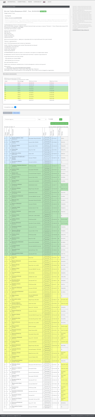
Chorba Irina (15, 387)
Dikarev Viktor (15, 268)
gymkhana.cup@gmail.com (14, 415)
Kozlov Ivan (15, 172)
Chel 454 (14, 257)
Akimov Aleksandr (16, 203)
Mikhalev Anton (16, 364)
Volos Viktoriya (16, 306)
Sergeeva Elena (16, 279)
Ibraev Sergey (15, 180)
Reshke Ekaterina (16, 310)
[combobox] (19, 119)
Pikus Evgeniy (15, 325)
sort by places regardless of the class (58, 126)
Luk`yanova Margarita (17, 291)
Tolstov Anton (15, 234)
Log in (49, 1)
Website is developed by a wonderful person (82, 415)
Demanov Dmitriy (16, 329)
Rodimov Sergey (16, 352)
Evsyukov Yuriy (16, 249)
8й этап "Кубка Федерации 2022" (82, 16)
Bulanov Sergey (16, 314)
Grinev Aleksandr (16, 222)
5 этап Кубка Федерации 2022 (81, 12)
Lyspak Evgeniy (16, 245)
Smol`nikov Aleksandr (17, 241)
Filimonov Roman (16, 276)
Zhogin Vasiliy (15, 141)
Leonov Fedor (15, 169)
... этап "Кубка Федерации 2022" (82, 24)
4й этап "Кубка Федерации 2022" (82, 11)
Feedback (3, 415)
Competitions (22, 1)
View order (16, 112)
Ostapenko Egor (16, 318)
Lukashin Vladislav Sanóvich (19, 165)
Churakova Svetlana (17, 360)
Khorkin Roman (16, 322)
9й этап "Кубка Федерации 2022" (82, 18)
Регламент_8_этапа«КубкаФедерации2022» (19, 67)
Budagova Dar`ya (16, 379)
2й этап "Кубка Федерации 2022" (82, 7)
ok (60, 119)
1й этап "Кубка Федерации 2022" (82, 6)
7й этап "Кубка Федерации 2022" (82, 15)
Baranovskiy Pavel (16, 383)
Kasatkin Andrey (16, 283)
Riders (30, 1)
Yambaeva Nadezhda (17, 390)
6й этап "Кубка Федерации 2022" (82, 14)
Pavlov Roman (15, 264)
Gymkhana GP (37, 1)
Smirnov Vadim (16, 145)
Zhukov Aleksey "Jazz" (17, 137)
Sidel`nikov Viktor (16, 153)
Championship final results (81, 30)
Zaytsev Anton (16, 237)
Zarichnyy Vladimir (17, 367)
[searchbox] (19, 119)
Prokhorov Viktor (16, 192)
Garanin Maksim (16, 302)
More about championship (10, 73)
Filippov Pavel (15, 214)
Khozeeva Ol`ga (16, 371)
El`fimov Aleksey (16, 188)
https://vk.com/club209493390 (13, 17)
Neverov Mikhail (16, 230)
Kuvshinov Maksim (17, 161)
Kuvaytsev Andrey (16, 394)
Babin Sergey (15, 295)
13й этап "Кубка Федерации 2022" (82, 26)
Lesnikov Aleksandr (17, 337)
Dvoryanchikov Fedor (17, 253)
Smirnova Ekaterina (17, 402)
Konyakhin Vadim (16, 299)
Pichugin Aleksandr (17, 287)
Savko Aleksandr (16, 344)
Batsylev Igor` (15, 199)
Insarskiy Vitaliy (16, 207)
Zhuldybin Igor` (16, 176)
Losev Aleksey (15, 341)
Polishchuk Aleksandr (17, 195)
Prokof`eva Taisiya (16, 398)
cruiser (50, 119)
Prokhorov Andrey (16, 226)
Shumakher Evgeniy (17, 406)
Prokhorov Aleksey (17, 184)
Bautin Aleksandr (16, 260)
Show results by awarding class (59, 123)
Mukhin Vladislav (16, 211)
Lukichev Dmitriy (16, 348)
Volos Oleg (15, 149)
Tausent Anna (15, 356)
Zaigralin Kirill (15, 375)
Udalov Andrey (16, 218)
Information (12, 1)
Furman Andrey (16, 272)
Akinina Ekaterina (16, 333)
